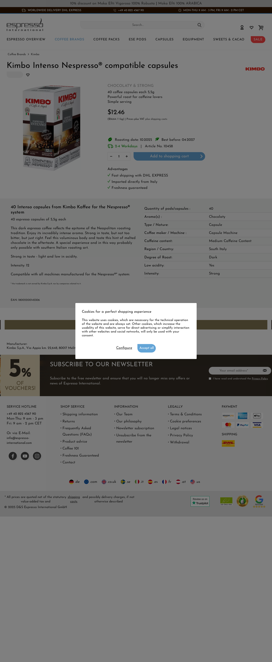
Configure (124, 348)
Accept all (146, 348)
